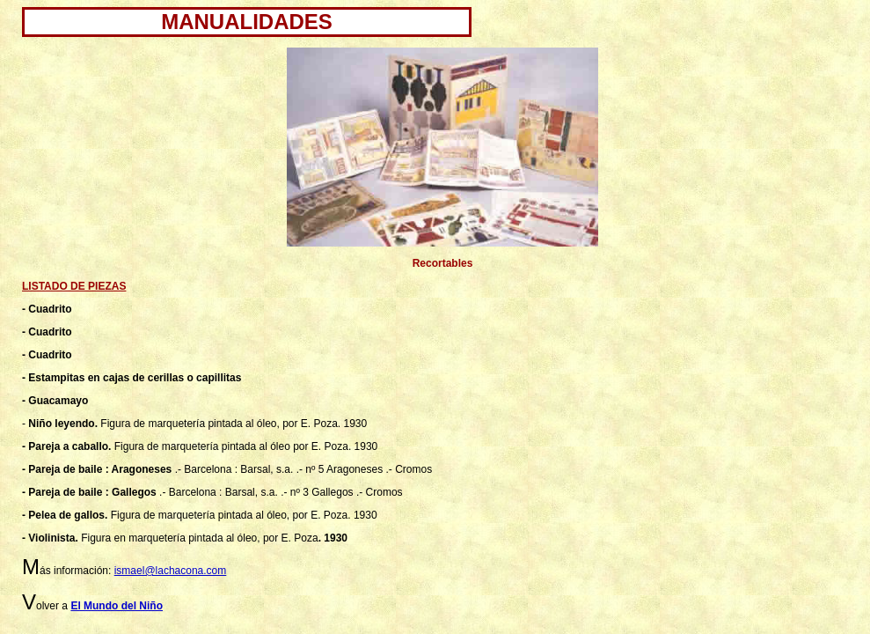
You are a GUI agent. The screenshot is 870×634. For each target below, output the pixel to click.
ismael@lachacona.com (170, 570)
